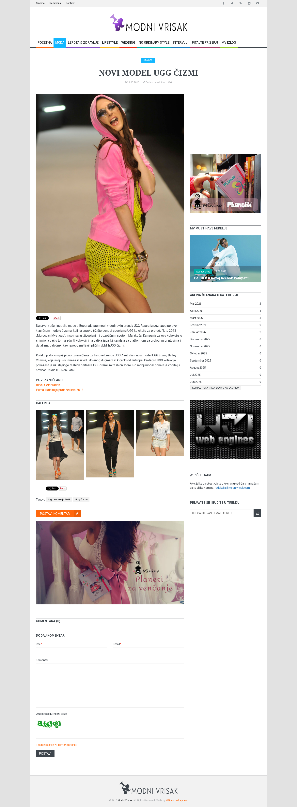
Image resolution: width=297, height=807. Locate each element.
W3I (168, 800)
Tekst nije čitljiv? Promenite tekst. (56, 744)
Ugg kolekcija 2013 (59, 499)
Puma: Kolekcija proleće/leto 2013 (60, 390)
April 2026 (196, 310)
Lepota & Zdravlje (83, 42)
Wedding (128, 42)
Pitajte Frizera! (205, 42)
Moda (59, 42)
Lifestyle (110, 42)
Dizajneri (147, 60)
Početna (45, 42)
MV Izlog (229, 42)
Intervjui (180, 42)
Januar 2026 (198, 332)
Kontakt (70, 3)
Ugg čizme (81, 499)
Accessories (203, 271)
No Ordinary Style (154, 42)
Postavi (45, 753)
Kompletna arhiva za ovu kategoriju (215, 387)
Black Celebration (48, 385)
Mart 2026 (196, 317)
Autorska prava (179, 800)
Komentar (42, 660)
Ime (39, 644)
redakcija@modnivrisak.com (232, 487)
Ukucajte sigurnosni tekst (51, 713)
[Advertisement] (225, 119)
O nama (40, 3)
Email (117, 644)
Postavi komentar (60, 513)
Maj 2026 (195, 303)
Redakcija (55, 3)
